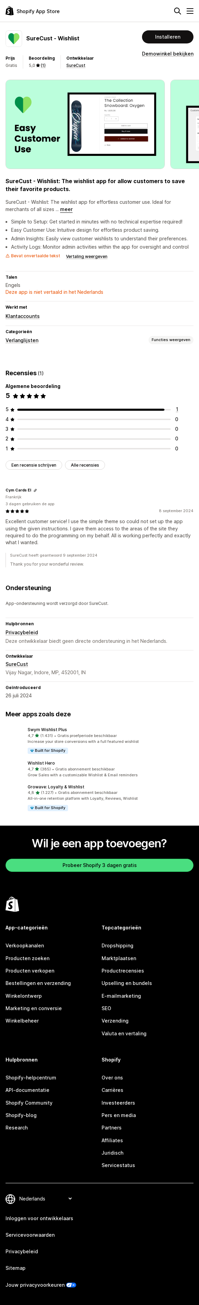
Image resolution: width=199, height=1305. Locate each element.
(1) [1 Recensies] (43, 65)
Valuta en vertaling (124, 1033)
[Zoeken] (177, 11)
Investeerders (118, 1103)
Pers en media (119, 1115)
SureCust (75, 65)
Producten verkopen (30, 971)
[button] (99, 741)
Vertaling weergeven (86, 256)
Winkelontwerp (24, 996)
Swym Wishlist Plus (47, 729)
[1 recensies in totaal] (177, 409)
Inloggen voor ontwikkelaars (39, 1218)
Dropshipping (117, 945)
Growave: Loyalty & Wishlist (56, 786)
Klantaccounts (23, 316)
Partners (112, 1127)
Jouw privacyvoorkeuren (35, 1285)
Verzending (115, 1021)
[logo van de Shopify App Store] (33, 11)
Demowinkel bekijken (167, 54)
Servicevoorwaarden (30, 1235)
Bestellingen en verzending (38, 983)
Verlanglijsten (22, 340)
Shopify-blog (21, 1115)
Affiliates (112, 1140)
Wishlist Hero (41, 763)
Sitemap (16, 1268)
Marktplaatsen (119, 958)
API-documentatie (27, 1090)
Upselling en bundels (127, 983)
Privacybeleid (22, 632)
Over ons (112, 1077)
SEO (106, 1008)
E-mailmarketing (121, 996)
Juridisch (112, 1153)
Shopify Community (29, 1103)
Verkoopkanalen (25, 945)
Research (17, 1127)
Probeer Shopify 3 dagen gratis (100, 865)
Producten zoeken (27, 958)
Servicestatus (118, 1165)
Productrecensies (123, 971)
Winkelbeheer (22, 1021)
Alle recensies (85, 465)
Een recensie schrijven (33, 465)
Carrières (112, 1090)
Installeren (167, 37)
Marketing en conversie (34, 1008)
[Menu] (190, 11)
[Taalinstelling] (45, 1198)
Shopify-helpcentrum (31, 1077)
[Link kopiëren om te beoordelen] (35, 490)
